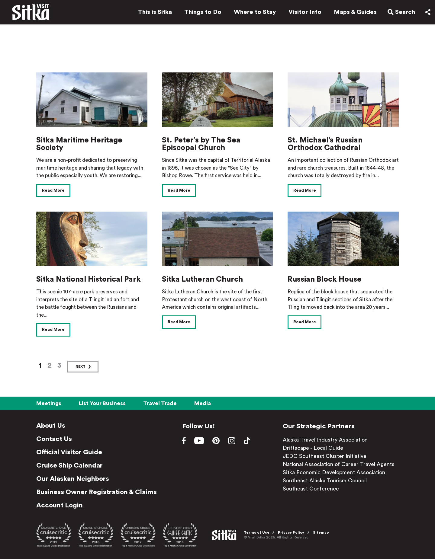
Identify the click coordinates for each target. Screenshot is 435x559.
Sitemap (322, 532)
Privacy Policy (292, 532)
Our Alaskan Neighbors (72, 478)
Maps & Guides (353, 13)
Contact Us (54, 439)
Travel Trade (160, 403)
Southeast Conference (311, 488)
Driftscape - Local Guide (313, 448)
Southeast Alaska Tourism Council (325, 480)
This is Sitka (153, 13)
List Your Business (102, 403)
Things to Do (201, 13)
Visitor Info (303, 13)
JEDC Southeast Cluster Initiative (324, 456)
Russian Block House (325, 279)
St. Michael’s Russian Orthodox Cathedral (325, 144)
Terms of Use (257, 532)
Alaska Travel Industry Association (325, 439)
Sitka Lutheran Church (202, 279)
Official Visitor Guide (69, 452)
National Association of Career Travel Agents (339, 464)
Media (202, 403)
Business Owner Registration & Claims (96, 492)
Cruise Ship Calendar (69, 465)
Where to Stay (253, 13)
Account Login (59, 505)
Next (80, 366)
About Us (50, 425)
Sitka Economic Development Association (334, 472)
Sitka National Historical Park (88, 279)
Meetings (48, 403)
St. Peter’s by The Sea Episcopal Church (201, 144)
